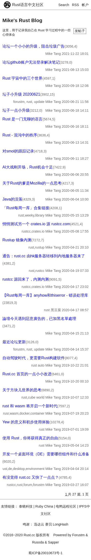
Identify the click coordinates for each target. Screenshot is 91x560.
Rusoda (38, 542)
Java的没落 (12, 199)
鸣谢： (28, 524)
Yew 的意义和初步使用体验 (26, 422)
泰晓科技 (26, 506)
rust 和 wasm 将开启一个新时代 (29, 406)
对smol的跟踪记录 (18, 151)
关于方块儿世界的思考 (21, 390)
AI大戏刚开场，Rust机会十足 (27, 167)
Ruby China (44, 506)
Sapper (53, 542)
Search (63, 5)
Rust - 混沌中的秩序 (19, 135)
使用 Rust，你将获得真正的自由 (30, 438)
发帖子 (80, 31)
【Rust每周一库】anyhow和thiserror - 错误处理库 (45, 295)
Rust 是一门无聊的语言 (22, 119)
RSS (75, 5)
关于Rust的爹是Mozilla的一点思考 (31, 183)
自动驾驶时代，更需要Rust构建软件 (33, 358)
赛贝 (48, 524)
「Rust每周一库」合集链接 (25, 208)
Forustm (78, 535)
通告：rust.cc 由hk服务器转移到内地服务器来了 (43, 256)
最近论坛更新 (14, 342)
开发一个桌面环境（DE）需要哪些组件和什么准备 (45, 454)
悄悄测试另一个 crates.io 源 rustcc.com (36, 224)
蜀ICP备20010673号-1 (45, 553)
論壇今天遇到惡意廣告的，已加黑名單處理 (39, 319)
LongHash (60, 524)
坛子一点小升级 (16, 110)
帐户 (85, 5)
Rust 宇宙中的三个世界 (22, 78)
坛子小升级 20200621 (21, 94)
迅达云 (39, 524)
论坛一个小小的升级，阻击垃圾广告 (33, 46)
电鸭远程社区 (66, 506)
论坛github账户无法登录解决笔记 (31, 62)
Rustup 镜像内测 (16, 240)
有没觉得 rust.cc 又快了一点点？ (30, 477)
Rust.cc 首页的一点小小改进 (26, 374)
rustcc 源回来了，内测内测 (25, 279)
